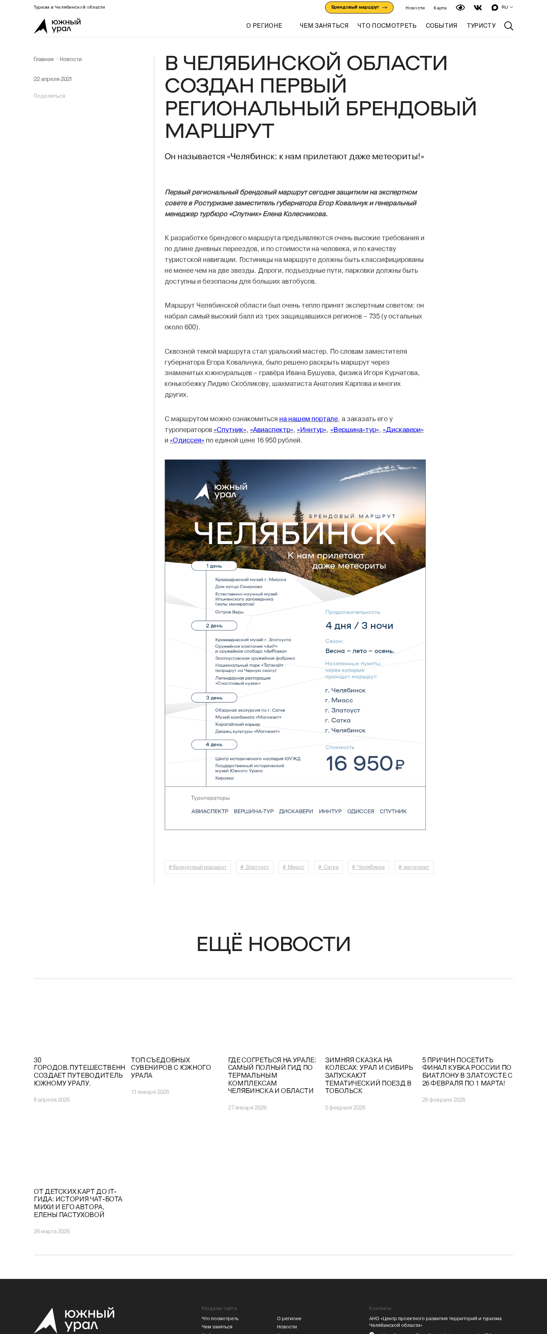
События (212, 1228)
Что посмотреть (220, 1211)
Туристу (211, 1253)
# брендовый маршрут (198, 867)
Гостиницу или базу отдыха (401, 1271)
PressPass (397, 1287)
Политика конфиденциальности (302, 1248)
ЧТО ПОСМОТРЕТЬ (387, 25)
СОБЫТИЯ (442, 25)
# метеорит (414, 867)
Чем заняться (217, 1219)
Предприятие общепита (475, 1271)
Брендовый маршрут (359, 7)
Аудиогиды (290, 1236)
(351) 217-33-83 (396, 1236)
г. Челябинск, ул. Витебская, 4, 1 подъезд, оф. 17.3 (435, 1228)
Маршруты (214, 1236)
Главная (44, 59)
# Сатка (328, 867)
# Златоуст (254, 867)
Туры (207, 1245)
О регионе (264, 25)
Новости (415, 7)
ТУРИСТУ (481, 25)
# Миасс (294, 867)
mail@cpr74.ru (394, 1245)
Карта (440, 7)
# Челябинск (368, 867)
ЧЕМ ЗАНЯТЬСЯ (324, 25)
